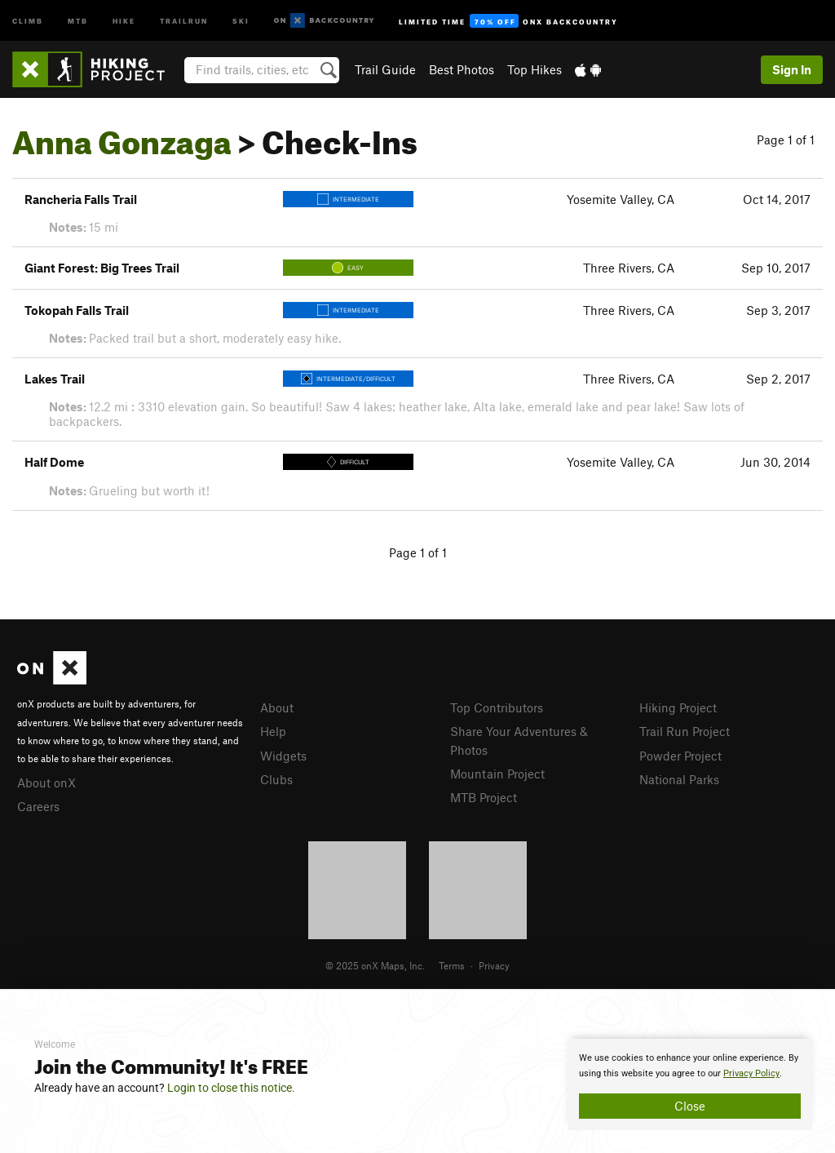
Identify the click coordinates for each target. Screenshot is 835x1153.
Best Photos (461, 69)
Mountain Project (497, 773)
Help (273, 731)
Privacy (494, 965)
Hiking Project (678, 707)
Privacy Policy (751, 1073)
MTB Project (483, 797)
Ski (241, 20)
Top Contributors (496, 707)
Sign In (791, 69)
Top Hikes (534, 69)
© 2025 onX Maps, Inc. (375, 965)
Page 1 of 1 (786, 139)
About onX (46, 782)
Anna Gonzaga (122, 136)
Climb (27, 20)
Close (689, 1105)
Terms (452, 965)
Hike (124, 20)
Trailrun (184, 20)
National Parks (679, 779)
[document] (690, 1084)
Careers (38, 806)
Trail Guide (385, 69)
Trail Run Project (684, 731)
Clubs (276, 779)
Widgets (283, 755)
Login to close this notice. (231, 1087)
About (277, 707)
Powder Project (680, 755)
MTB (78, 20)
